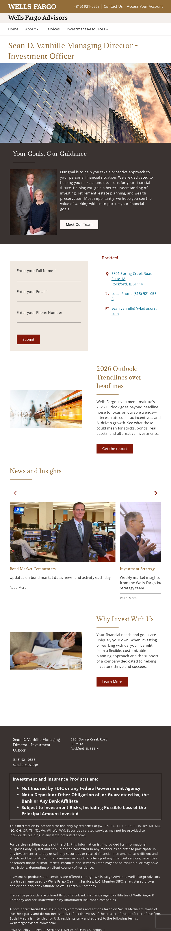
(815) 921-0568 (86, 6)
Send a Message (25, 765)
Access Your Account (145, 6)
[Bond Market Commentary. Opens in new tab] (62, 546)
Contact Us (113, 6)
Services (53, 29)
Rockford (110, 257)
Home (13, 29)
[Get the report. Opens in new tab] (115, 448)
